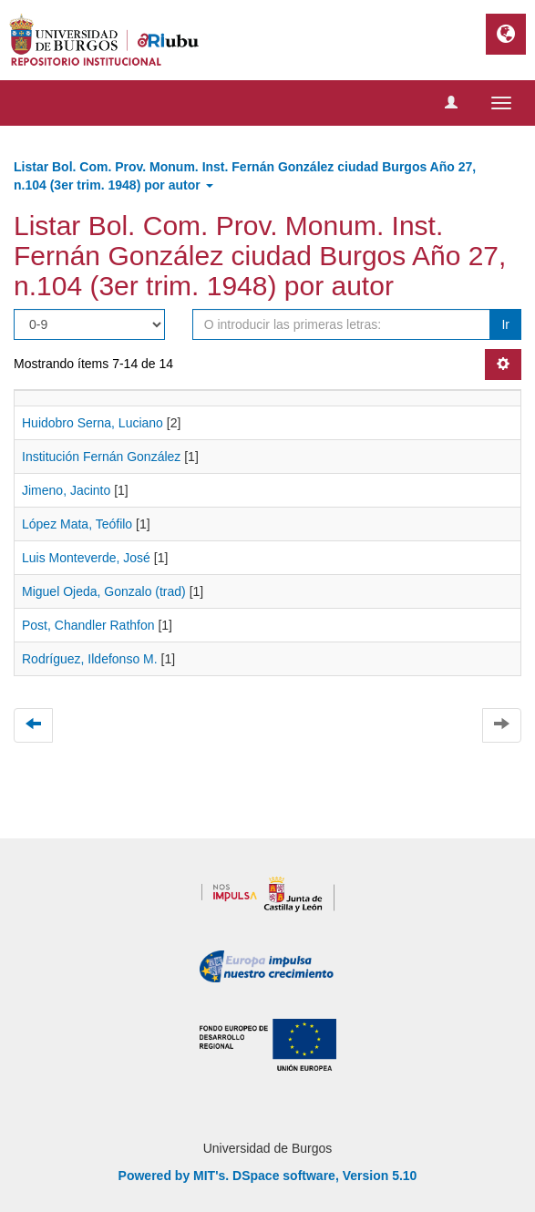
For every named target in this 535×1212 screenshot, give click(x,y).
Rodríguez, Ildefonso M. (90, 659)
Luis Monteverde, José (86, 557)
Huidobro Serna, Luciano (92, 423)
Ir (505, 324)
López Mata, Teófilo (77, 524)
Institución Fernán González (101, 456)
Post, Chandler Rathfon (88, 625)
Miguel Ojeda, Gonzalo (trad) (104, 591)
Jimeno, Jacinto (66, 490)
